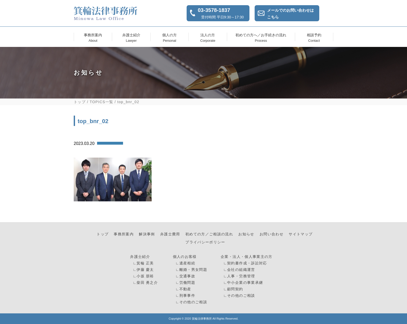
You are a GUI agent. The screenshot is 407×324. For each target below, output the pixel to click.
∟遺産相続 (184, 263)
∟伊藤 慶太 (143, 270)
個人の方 (169, 37)
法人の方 (208, 37)
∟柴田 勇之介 (145, 283)
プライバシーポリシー (205, 242)
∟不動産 (182, 289)
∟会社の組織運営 (238, 270)
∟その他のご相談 (190, 302)
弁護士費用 (170, 234)
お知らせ (246, 234)
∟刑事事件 (184, 296)
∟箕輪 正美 (143, 263)
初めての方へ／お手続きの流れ (261, 37)
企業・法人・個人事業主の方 (247, 257)
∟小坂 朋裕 (143, 276)
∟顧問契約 (232, 289)
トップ (80, 102)
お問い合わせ (271, 234)
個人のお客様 (185, 257)
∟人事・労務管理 (238, 276)
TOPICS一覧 (101, 102)
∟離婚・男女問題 (190, 270)
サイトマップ (301, 234)
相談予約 (314, 37)
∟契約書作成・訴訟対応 (244, 263)
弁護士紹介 (131, 37)
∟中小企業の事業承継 (242, 283)
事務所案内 (93, 37)
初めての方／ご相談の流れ (209, 234)
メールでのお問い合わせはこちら (290, 13)
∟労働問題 (184, 283)
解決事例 (147, 234)
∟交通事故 (184, 276)
